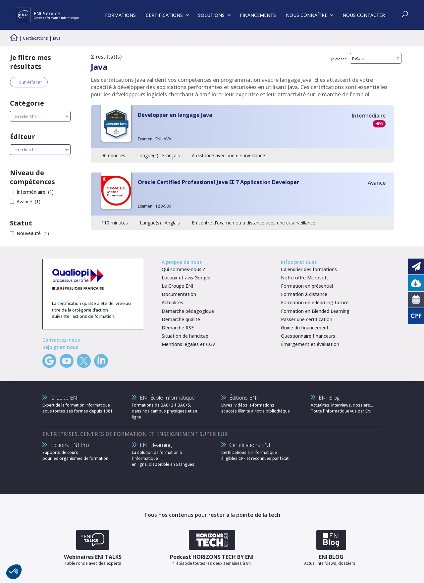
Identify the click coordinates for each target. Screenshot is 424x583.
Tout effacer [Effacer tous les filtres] (29, 82)
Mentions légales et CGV (188, 344)
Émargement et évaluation (310, 344)
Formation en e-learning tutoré (314, 302)
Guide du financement (305, 327)
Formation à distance (304, 294)
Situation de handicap (185, 336)
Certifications (35, 38)
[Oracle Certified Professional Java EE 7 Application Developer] (242, 201)
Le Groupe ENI (177, 286)
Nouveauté (29, 233)
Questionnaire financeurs (308, 336)
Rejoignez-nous (60, 347)
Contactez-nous (61, 340)
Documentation (179, 294)
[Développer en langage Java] (242, 134)
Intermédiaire (31, 192)
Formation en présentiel (307, 286)
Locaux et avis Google (186, 277)
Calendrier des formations (309, 269)
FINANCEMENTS (258, 15)
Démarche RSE (178, 327)
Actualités (172, 302)
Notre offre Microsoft (304, 277)
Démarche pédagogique (188, 311)
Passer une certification (306, 319)
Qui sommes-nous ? (183, 269)
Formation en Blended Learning (315, 311)
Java (57, 38)
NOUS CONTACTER (364, 15)
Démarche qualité (181, 319)
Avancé (24, 201)
